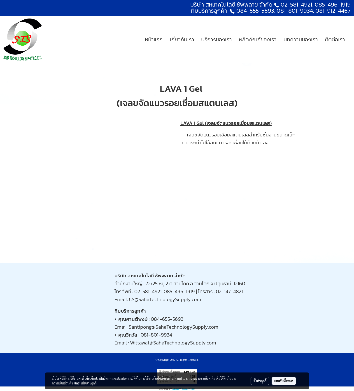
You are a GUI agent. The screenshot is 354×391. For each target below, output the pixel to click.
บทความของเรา (301, 39)
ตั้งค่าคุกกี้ (260, 381)
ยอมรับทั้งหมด (283, 381)
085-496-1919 (333, 4)
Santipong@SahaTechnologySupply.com (173, 327)
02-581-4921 (296, 4)
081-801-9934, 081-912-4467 (314, 10)
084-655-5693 (255, 10)
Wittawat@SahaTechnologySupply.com (173, 343)
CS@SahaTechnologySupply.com (165, 299)
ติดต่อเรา (335, 39)
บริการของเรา (216, 39)
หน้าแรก (154, 39)
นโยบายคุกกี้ (89, 383)
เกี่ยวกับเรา (182, 39)
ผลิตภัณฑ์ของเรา (258, 39)
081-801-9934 (156, 335)
